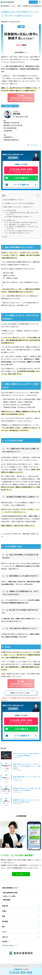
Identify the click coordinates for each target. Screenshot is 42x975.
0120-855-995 (22, 972)
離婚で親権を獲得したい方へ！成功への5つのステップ (26, 778)
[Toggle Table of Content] (37, 195)
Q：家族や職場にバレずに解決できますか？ (19, 224)
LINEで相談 (33, 2)
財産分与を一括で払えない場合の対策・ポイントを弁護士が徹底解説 (26, 754)
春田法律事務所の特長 (10, 893)
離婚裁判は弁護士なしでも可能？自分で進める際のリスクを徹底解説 (26, 789)
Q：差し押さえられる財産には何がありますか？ (20, 231)
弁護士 (4, 911)
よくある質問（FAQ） (10, 220)
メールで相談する (21, 184)
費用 (3, 916)
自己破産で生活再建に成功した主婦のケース (19, 216)
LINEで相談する (21, 178)
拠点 (3, 926)
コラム (13, 6)
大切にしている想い (9, 896)
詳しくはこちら (32, 145)
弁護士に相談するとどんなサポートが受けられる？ (18, 207)
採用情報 (4, 941)
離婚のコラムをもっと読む (20, 693)
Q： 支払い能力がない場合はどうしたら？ (19, 233)
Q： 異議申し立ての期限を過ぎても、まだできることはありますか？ (22, 227)
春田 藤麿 (16, 113)
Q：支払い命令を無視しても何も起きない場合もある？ (22, 222)
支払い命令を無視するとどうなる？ (14, 200)
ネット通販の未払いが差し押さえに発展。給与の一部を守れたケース (22, 213)
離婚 (19, 6)
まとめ (5, 236)
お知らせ (5, 937)
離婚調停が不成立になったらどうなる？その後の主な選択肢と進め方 (26, 801)
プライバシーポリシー (8, 945)
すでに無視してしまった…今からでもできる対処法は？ (19, 203)
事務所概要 (6, 900)
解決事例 (5, 921)
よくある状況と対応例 (10, 210)
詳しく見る (19, 874)
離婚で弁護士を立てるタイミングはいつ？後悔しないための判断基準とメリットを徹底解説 (26, 766)
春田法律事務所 (5, 6)
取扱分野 (5, 906)
